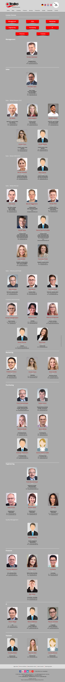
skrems (41, 410)
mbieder (20, 435)
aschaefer (21, 265)
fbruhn (30, 294)
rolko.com (36, 124)
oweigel (11, 627)
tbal (52, 514)
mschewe (11, 294)
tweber (10, 657)
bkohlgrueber (51, 323)
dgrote (10, 211)
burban (30, 599)
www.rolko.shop (43, 676)
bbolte (30, 514)
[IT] (52, 27)
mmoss (30, 657)
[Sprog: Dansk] (51, 5)
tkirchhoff (51, 294)
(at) (32, 94)
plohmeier (52, 628)
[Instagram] (25, 671)
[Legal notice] (15, 666)
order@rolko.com (32, 676)
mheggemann (29, 211)
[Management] (12, 21)
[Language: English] (45, 5)
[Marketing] (52, 21)
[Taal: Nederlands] (48, 5)
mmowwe (21, 179)
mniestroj (31, 544)
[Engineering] (12, 27)
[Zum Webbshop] (56, 5)
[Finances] (22, 33)
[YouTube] (23, 671)
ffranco (10, 377)
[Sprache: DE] (42, 5)
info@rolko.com (25, 676)
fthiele (41, 264)
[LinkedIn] (28, 671)
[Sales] (32, 21)
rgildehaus (31, 628)
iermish (40, 347)
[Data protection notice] (31, 666)
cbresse (51, 657)
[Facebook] (20, 671)
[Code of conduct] (40, 666)
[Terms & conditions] (22, 666)
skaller (41, 458)
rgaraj (30, 575)
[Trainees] (43, 33)
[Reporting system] (48, 666)
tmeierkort (10, 575)
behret (31, 323)
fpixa (52, 211)
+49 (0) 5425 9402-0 (28, 675)
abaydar (41, 150)
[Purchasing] (32, 27)
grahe (21, 239)
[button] (13, 10)
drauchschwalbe (41, 240)
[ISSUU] (30, 671)
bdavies (41, 179)
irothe (51, 575)
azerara (51, 124)
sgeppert (31, 124)
